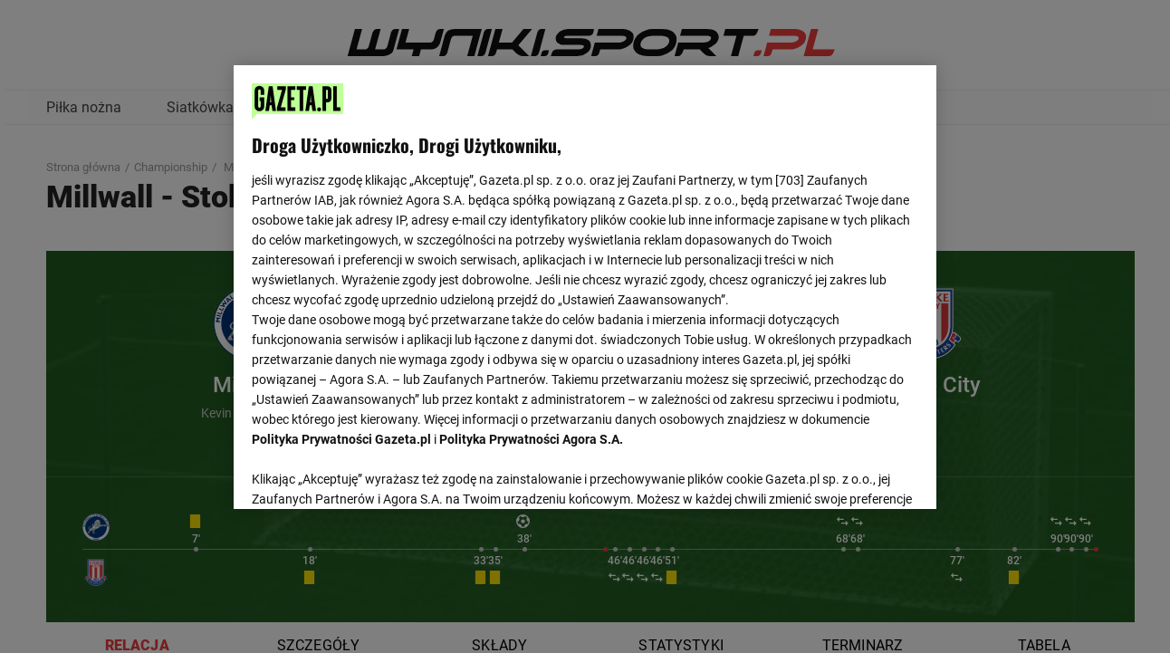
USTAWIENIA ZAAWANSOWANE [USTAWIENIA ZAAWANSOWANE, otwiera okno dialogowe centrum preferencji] (371, 473)
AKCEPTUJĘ (856, 473)
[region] (584, 285)
